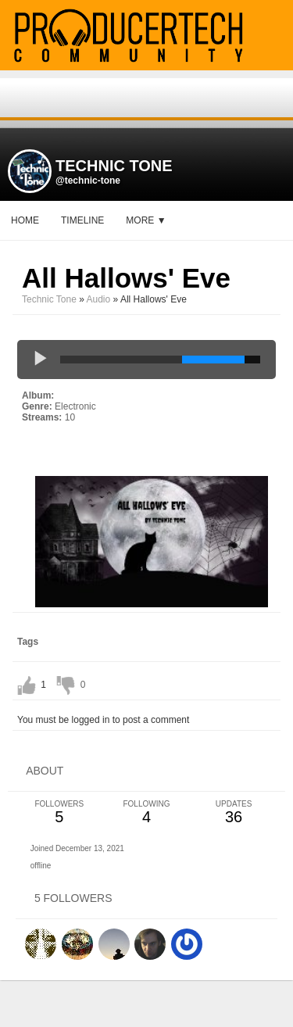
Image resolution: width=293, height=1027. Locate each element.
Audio (99, 299)
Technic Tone (49, 299)
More (146, 220)
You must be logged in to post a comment (103, 719)
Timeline (82, 220)
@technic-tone (87, 180)
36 (233, 812)
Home (25, 220)
